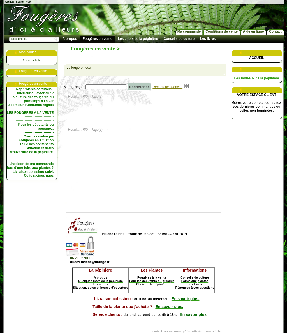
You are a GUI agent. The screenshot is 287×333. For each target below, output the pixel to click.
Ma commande (189, 31)
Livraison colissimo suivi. (33, 172)
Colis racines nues (39, 176)
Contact (275, 31)
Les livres (208, 39)
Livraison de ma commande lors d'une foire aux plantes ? (30, 166)
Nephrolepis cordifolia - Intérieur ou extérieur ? (35, 91)
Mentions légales (213, 331)
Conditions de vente (221, 31)
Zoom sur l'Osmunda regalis (31, 105)
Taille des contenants (37, 144)
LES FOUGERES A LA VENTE (30, 113)
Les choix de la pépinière (138, 39)
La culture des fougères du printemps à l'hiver (32, 99)
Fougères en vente (97, 39)
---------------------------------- (35, 121)
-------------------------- (39, 117)
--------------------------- (39, 132)
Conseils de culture (179, 39)
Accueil (9, 1)
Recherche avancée (167, 87)
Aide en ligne (253, 31)
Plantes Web (23, 1)
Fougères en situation (36, 140)
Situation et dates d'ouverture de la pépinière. (32, 150)
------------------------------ (37, 160)
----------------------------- (37, 109)
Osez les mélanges (39, 136)
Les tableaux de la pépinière (256, 78)
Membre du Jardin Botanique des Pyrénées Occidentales (177, 331)
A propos (70, 39)
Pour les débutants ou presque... (36, 126)
